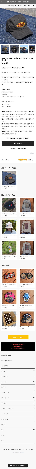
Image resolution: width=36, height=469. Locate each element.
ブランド (4, 371)
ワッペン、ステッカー (7, 408)
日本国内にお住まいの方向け (18, 149)
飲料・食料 (4, 419)
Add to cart (18, 143)
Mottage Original (7, 360)
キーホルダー (5, 414)
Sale (2, 430)
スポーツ (3, 387)
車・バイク (4, 376)
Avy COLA (4, 366)
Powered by (18, 452)
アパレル (3, 403)
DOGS (3, 424)
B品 (2, 440)
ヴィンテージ (5, 398)
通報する (32, 153)
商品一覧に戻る (18, 337)
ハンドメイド (5, 392)
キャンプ (4, 382)
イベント (4, 435)
